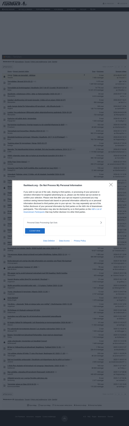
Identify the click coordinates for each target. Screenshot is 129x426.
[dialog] (64, 213)
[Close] (111, 185)
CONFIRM (38, 231)
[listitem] (64, 222)
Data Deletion (49, 241)
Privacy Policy (80, 241)
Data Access (64, 241)
